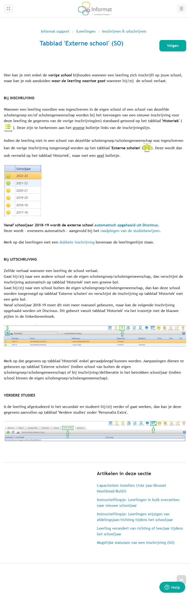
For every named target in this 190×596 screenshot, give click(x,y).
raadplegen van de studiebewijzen (130, 230)
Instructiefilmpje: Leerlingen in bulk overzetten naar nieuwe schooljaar (138, 502)
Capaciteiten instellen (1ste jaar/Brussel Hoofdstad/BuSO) (131, 488)
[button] (8, 8)
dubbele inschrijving (77, 242)
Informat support (55, 31)
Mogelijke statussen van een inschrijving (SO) (136, 542)
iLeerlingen (85, 31)
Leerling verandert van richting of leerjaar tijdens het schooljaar (140, 531)
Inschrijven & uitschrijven (124, 31)
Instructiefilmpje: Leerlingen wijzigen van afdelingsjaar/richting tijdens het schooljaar (135, 517)
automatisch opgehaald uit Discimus (126, 225)
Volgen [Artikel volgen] (173, 45)
